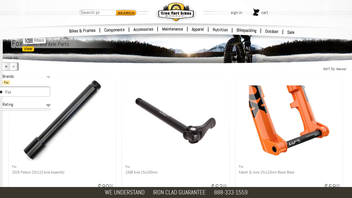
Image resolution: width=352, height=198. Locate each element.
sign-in (236, 12)
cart (264, 12)
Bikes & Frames (82, 31)
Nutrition (220, 30)
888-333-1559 (231, 192)
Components (114, 30)
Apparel (198, 29)
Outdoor (272, 31)
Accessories (143, 29)
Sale (291, 32)
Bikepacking (247, 30)
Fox (8, 92)
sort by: (334, 69)
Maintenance (172, 29)
